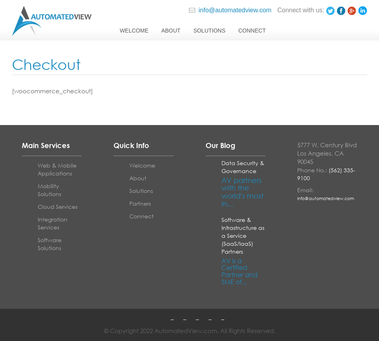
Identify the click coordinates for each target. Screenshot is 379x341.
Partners (140, 203)
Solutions (209, 30)
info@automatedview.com (230, 10)
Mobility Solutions (49, 190)
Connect (251, 30)
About (170, 30)
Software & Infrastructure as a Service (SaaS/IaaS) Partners (242, 235)
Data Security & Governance (242, 167)
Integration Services (52, 223)
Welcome (134, 30)
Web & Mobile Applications (57, 169)
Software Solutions (50, 244)
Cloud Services (57, 206)
